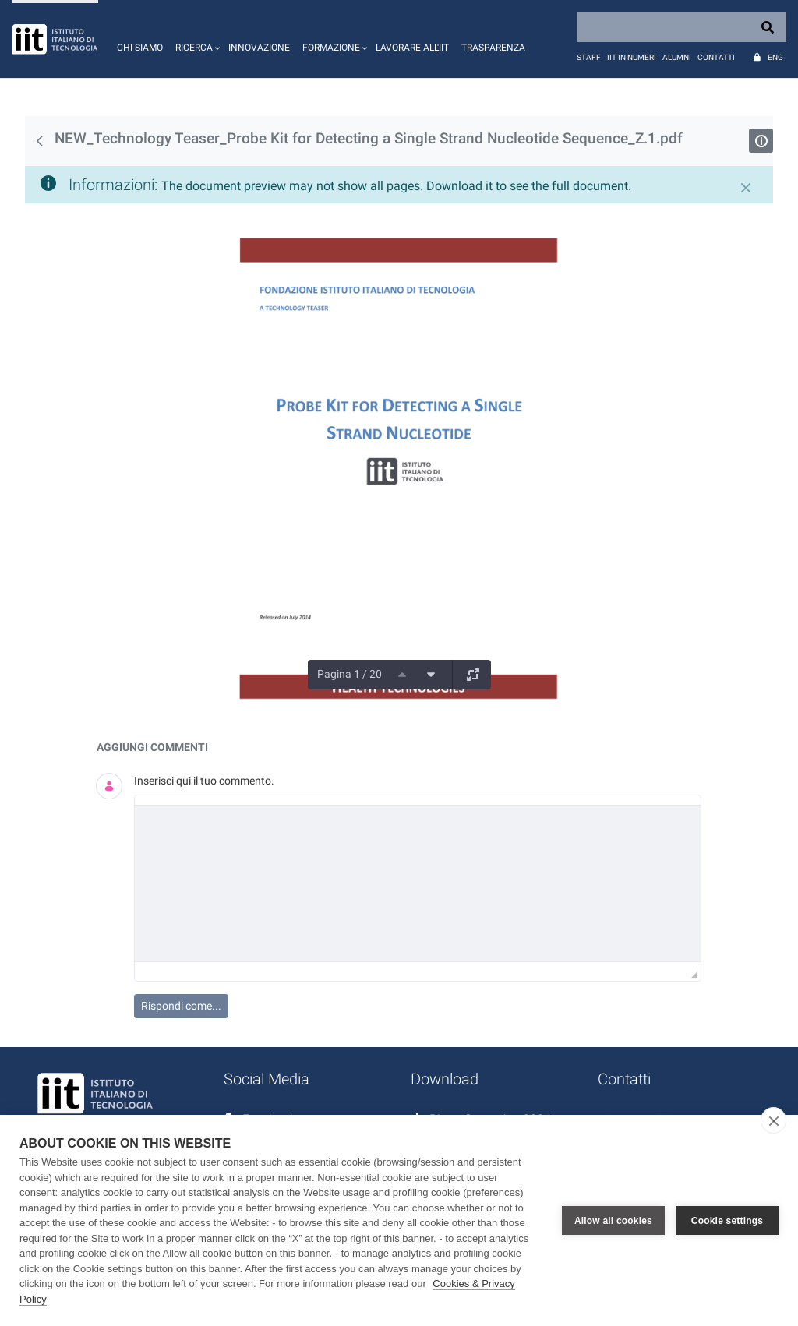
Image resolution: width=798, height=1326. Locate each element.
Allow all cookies (613, 1220)
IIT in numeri (631, 57)
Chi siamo (140, 47)
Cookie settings (727, 1220)
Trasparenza (493, 47)
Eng (775, 57)
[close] (773, 1120)
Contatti (716, 57)
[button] (195, 39)
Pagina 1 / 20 (349, 674)
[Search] (681, 27)
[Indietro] (40, 141)
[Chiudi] (745, 187)
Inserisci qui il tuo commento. (204, 780)
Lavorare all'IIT (412, 47)
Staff (589, 57)
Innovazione (259, 47)
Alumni (676, 57)
